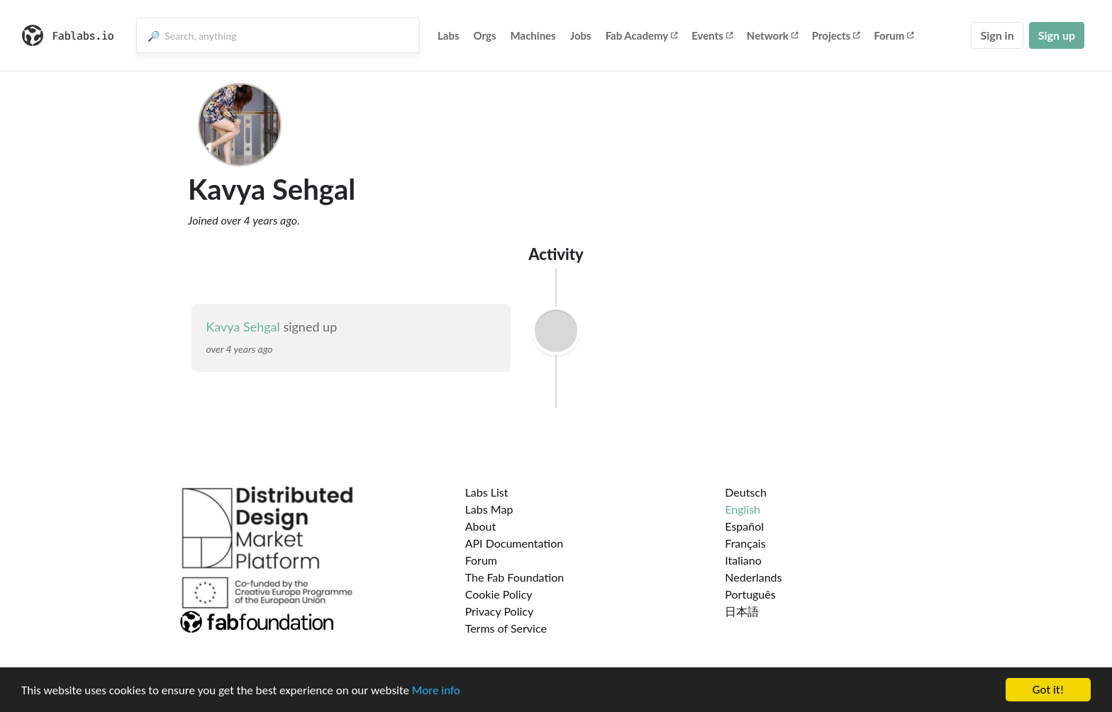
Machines (533, 35)
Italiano (743, 560)
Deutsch (746, 492)
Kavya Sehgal (242, 326)
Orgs (485, 35)
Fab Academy (642, 35)
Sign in (996, 35)
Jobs (580, 35)
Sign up (1056, 35)
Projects (836, 35)
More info (436, 695)
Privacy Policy (499, 611)
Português (750, 594)
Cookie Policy (499, 594)
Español (744, 526)
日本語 (742, 611)
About (480, 526)
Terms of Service (506, 628)
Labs (449, 35)
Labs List (486, 492)
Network (772, 35)
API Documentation (514, 543)
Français (745, 543)
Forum (893, 35)
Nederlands (753, 577)
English (742, 509)
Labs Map (489, 509)
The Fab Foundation (515, 577)
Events (712, 35)
